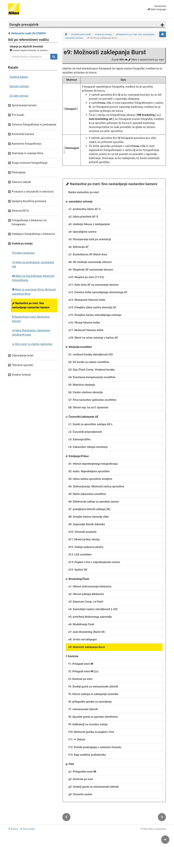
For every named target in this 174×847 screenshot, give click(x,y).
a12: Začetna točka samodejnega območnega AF (97, 292)
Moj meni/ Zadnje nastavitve (32, 344)
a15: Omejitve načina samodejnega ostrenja (94, 315)
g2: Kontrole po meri (80, 779)
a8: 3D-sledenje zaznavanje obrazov (90, 262)
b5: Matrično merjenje (81, 384)
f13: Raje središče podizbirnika (87, 754)
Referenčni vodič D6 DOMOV (28, 33)
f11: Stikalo (76, 739)
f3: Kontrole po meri (80, 679)
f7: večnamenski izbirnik (83, 709)
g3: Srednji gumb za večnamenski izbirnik (93, 786)
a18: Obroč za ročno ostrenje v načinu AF (93, 337)
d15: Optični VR (77, 569)
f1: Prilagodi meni (80, 663)
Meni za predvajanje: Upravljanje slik (33, 264)
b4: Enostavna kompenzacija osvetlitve (91, 377)
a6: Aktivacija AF (78, 246)
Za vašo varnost (18, 95)
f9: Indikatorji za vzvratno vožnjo (88, 724)
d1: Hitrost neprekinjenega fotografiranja (93, 463)
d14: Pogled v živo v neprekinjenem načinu (94, 562)
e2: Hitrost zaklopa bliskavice (86, 594)
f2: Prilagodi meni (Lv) (83, 671)
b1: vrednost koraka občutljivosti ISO (90, 354)
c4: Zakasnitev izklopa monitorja (88, 447)
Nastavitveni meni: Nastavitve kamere (31, 319)
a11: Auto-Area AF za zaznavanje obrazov (93, 284)
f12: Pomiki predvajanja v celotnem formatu (94, 747)
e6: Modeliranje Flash (81, 624)
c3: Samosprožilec (79, 439)
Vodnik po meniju (103, 34)
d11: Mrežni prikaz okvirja (84, 539)
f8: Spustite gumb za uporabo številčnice (93, 716)
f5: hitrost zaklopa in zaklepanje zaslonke (93, 694)
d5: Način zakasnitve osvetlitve (87, 494)
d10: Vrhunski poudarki (82, 531)
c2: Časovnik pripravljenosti (85, 431)
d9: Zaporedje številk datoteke (86, 524)
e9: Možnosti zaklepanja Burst (86, 647)
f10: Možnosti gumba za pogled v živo (91, 732)
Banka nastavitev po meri (83, 192)
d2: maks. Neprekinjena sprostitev (89, 471)
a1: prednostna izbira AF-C (84, 209)
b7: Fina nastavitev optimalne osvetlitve (92, 399)
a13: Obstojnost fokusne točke (86, 299)
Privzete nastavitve (23, 253)
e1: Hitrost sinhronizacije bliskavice (89, 586)
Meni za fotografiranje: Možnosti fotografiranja (33, 278)
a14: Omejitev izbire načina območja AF (92, 307)
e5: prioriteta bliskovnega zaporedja (90, 616)
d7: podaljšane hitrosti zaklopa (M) (89, 509)
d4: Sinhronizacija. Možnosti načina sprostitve (96, 486)
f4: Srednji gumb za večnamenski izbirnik (93, 686)
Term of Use (28, 829)
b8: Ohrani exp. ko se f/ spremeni (88, 407)
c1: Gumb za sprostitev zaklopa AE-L (90, 424)
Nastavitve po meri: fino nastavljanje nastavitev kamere (30, 305)
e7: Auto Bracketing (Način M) (86, 631)
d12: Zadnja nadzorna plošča (85, 547)
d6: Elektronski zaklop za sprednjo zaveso (93, 501)
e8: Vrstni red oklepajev (82, 639)
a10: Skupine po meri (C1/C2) (86, 277)
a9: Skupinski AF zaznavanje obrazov (90, 269)
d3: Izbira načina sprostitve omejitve (90, 478)
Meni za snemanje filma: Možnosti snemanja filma (34, 291)
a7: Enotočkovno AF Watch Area (87, 254)
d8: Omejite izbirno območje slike (88, 516)
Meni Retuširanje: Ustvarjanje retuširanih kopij (31, 332)
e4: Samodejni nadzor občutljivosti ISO (93, 609)
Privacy (14, 829)
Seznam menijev (19, 86)
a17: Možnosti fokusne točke (85, 330)
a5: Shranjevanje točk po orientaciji (89, 239)
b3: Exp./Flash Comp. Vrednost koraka (91, 369)
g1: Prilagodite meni (82, 771)
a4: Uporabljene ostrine (82, 231)
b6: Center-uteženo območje (85, 392)
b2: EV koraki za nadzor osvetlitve (88, 362)
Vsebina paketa (18, 77)
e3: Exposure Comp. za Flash (85, 601)
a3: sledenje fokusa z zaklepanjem (89, 224)
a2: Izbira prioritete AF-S (83, 216)
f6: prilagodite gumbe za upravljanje (90, 701)
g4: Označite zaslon (80, 794)
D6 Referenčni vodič (81, 34)
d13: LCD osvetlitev (80, 554)
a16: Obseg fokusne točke (84, 322)
